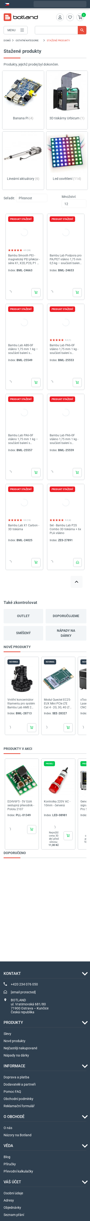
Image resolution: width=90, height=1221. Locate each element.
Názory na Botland (17, 1135)
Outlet (23, 616)
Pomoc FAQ (12, 1091)
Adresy (9, 1200)
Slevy (7, 1034)
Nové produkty (14, 1041)
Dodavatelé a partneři (20, 1084)
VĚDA (8, 1145)
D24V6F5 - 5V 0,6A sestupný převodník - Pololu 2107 (20, 805)
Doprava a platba (16, 1077)
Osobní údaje (13, 1193)
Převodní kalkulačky (18, 1171)
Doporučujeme (66, 616)
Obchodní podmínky (18, 1099)
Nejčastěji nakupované (20, 1048)
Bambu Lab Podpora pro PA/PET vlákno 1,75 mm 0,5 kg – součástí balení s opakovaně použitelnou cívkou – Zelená (66, 259)
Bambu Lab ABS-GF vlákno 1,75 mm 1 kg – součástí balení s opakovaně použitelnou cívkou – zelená (23, 349)
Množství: (69, 197)
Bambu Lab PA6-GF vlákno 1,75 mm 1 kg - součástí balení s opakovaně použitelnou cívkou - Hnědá (65, 439)
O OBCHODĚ (14, 1116)
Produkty (13, 1022)
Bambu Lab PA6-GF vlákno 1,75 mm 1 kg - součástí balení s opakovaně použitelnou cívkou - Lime (65, 349)
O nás (8, 1128)
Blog (7, 1157)
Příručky (10, 1164)
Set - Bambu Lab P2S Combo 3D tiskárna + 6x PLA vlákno (65, 529)
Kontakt (12, 973)
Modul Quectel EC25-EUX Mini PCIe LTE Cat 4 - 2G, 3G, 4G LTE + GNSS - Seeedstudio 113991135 (58, 703)
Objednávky (12, 1207)
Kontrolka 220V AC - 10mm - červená (57, 803)
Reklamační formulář (19, 1106)
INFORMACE (14, 1066)
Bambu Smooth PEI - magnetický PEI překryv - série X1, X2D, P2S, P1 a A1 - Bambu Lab (24, 259)
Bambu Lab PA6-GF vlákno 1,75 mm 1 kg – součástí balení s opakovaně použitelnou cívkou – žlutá (23, 439)
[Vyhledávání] (60, 30)
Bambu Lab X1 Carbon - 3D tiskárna (23, 527)
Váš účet (12, 1182)
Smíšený (23, 633)
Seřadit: (9, 198)
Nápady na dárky (66, 633)
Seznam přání (14, 1215)
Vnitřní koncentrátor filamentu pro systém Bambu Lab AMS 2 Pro (21, 703)
